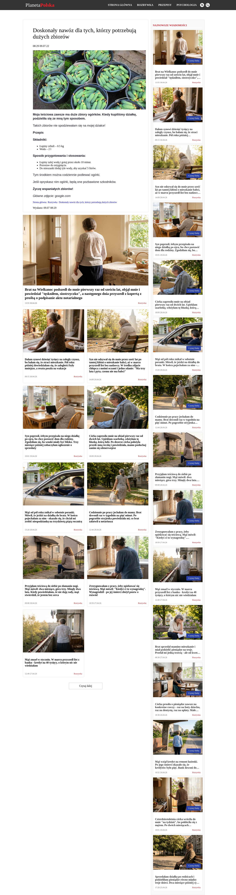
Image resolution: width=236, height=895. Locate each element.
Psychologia (187, 5)
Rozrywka (145, 5)
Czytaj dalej (85, 685)
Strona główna (120, 5)
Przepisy (165, 5)
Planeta (39, 5)
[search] (208, 5)
